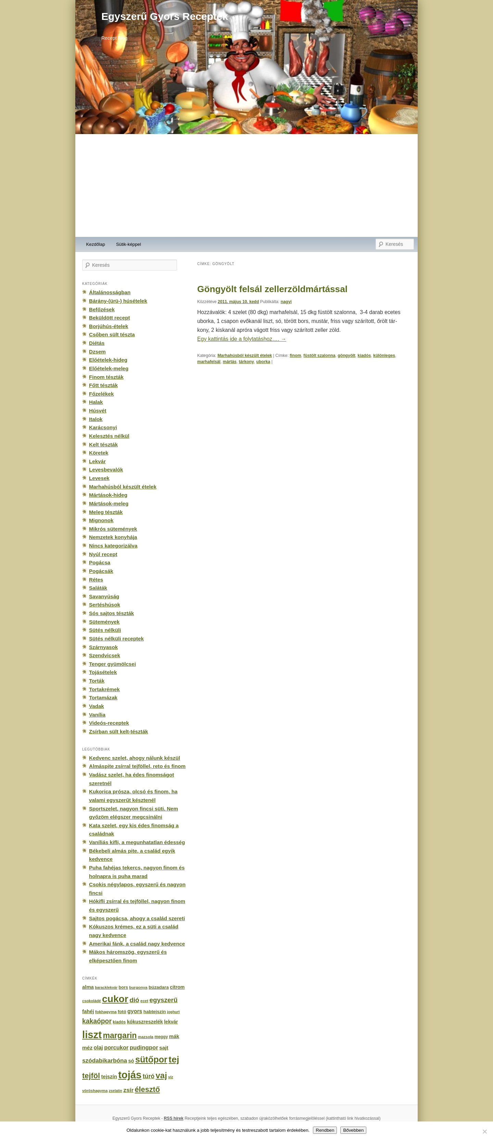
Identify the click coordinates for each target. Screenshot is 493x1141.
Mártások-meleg (108, 503)
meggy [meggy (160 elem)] (161, 1036)
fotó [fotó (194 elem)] (122, 1011)
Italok (96, 419)
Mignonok (101, 520)
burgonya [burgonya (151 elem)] (138, 987)
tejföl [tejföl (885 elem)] (91, 1075)
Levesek (99, 478)
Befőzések (102, 309)
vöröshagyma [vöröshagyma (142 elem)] (95, 1091)
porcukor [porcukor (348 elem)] (116, 1047)
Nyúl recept (103, 554)
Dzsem (97, 352)
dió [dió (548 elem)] (134, 1000)
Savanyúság (104, 596)
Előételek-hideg (108, 360)
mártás (230, 361)
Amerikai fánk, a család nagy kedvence (137, 944)
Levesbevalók (106, 469)
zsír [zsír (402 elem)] (128, 1089)
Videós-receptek (109, 723)
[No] (484, 1131)
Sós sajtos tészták (111, 613)
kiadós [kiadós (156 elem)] (119, 1022)
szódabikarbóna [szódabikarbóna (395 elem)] (104, 1060)
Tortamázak (103, 697)
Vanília (97, 715)
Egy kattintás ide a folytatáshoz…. (241, 339)
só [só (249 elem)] (131, 1061)
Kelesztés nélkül (109, 436)
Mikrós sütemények (113, 529)
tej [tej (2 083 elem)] (173, 1059)
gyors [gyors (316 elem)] (134, 1011)
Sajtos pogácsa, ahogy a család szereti (137, 918)
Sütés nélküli (105, 630)
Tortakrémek (104, 689)
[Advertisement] (246, 185)
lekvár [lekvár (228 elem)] (171, 1021)
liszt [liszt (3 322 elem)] (92, 1034)
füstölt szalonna (319, 355)
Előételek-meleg (108, 368)
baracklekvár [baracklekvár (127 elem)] (106, 987)
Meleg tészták (106, 512)
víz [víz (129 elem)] (170, 1077)
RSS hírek (174, 1118)
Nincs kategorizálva (113, 546)
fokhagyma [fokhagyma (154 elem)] (105, 1011)
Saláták (98, 588)
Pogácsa (99, 562)
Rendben (325, 1130)
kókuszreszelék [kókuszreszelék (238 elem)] (145, 1021)
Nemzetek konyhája (113, 537)
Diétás (96, 343)
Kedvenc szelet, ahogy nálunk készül (134, 758)
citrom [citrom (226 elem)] (177, 987)
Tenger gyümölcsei (112, 664)
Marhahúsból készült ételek (244, 355)
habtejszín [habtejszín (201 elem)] (154, 1011)
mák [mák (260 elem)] (174, 1036)
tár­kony (246, 361)
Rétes (96, 579)
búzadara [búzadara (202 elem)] (159, 987)
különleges (384, 355)
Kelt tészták (103, 444)
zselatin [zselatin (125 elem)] (115, 1091)
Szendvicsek (104, 655)
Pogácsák (101, 571)
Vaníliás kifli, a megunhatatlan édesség (137, 842)
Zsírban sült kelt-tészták (118, 731)
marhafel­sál (208, 361)
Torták (96, 681)
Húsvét (97, 410)
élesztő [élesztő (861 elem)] (147, 1089)
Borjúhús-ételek (108, 326)
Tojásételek (103, 672)
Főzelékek (101, 394)
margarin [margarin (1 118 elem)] (120, 1035)
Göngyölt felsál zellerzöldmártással (272, 289)
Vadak (96, 706)
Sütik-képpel (128, 244)
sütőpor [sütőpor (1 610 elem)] (151, 1059)
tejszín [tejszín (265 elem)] (109, 1076)
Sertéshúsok (104, 605)
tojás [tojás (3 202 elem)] (129, 1074)
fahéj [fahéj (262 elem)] (88, 1011)
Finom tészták (106, 377)
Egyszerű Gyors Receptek (164, 16)
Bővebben (353, 1130)
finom (295, 355)
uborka (263, 361)
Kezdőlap (95, 244)
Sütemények (104, 622)
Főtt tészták (103, 385)
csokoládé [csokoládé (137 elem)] (91, 1001)
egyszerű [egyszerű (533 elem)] (163, 1000)
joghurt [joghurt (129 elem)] (173, 1012)
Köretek (98, 453)
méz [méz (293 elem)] (87, 1047)
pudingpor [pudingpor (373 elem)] (144, 1047)
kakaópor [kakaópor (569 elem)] (97, 1021)
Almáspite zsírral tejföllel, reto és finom (137, 766)
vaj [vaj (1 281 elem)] (161, 1075)
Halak (96, 402)
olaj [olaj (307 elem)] (98, 1047)
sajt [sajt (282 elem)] (163, 1047)
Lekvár (97, 461)
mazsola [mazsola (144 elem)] (145, 1037)
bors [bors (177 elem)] (123, 987)
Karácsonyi (103, 427)
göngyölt (346, 355)
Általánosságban (109, 292)
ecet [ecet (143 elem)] (144, 1001)
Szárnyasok (103, 647)
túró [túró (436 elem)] (149, 1076)
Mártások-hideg (108, 495)
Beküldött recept (109, 318)
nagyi (286, 301)
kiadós (364, 355)
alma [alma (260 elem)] (88, 987)
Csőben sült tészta (112, 334)
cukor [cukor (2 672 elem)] (115, 999)
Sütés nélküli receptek (116, 638)
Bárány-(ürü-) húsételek (118, 301)
